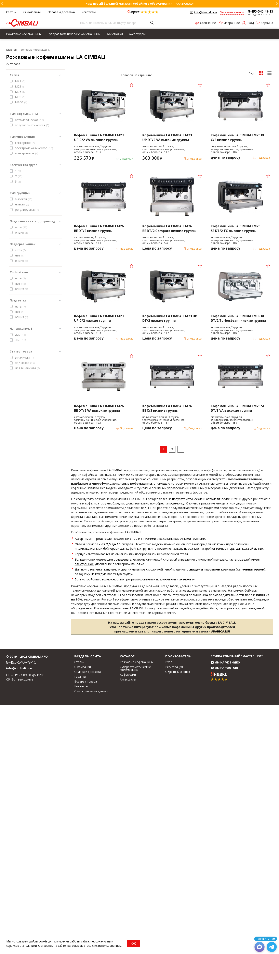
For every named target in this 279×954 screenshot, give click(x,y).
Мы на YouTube (225, 917)
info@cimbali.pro (205, 12)
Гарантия (80, 925)
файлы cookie (38, 941)
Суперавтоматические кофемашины (74, 34)
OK (133, 943)
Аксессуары (137, 34)
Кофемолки (114, 34)
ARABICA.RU (220, 880)
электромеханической (146, 809)
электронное (84, 813)
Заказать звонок (232, 12)
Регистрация (174, 915)
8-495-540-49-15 (260, 11)
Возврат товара (85, 930)
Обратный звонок (177, 920)
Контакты (89, 12)
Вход (168, 911)
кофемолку (176, 752)
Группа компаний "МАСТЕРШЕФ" (237, 905)
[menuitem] (23, 34)
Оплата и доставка (61, 12)
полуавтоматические (187, 748)
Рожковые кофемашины (23, 34)
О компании (32, 12)
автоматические (218, 748)
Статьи (11, 12)
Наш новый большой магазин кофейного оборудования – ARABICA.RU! (139, 3)
